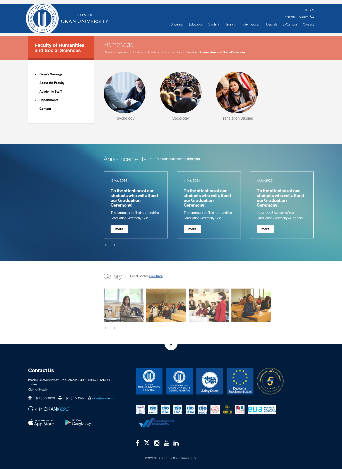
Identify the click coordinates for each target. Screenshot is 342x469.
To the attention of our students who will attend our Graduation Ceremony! (134, 198)
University (177, 24)
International (251, 24)
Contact (308, 24)
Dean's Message (50, 74)
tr (305, 10)
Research (231, 24)
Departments (48, 100)
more (119, 229)
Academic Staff (50, 91)
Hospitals (271, 24)
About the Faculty (51, 83)
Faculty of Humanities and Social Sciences (60, 47)
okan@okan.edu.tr (104, 398)
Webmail (290, 16)
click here (193, 159)
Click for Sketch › (38, 389)
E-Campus (290, 24)
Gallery (303, 16)
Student (213, 24)
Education (196, 24)
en (312, 10)
